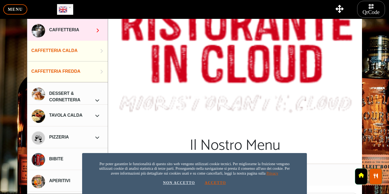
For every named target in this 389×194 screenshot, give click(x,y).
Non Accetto (179, 183)
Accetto (215, 183)
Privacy (272, 173)
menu (15, 9)
